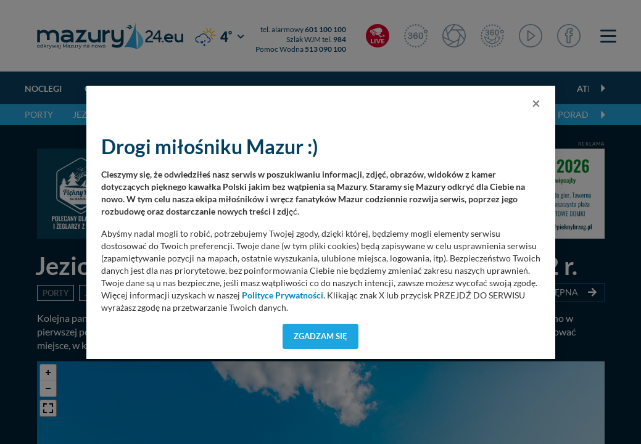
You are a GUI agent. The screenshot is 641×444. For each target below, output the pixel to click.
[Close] (536, 103)
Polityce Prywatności (282, 295)
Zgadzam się (320, 336)
